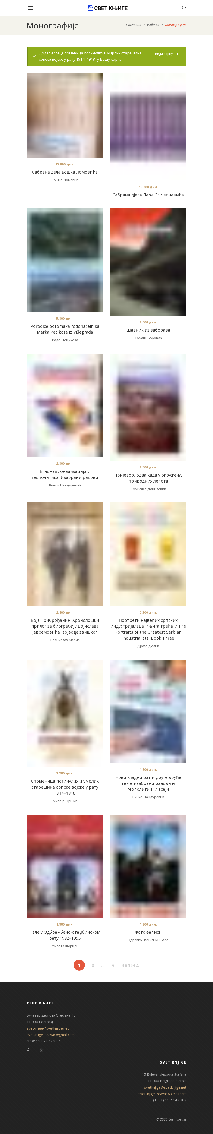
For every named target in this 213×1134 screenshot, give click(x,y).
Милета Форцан (64, 946)
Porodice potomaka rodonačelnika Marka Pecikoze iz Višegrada (65, 329)
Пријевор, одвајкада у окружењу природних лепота (148, 478)
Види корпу (164, 53)
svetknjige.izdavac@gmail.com (51, 1034)
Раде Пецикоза (65, 340)
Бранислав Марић (65, 640)
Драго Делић (148, 646)
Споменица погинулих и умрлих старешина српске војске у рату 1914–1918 (65, 787)
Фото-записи (148, 932)
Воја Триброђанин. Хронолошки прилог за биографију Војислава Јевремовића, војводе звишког (65, 626)
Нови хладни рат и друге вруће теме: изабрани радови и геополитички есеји (148, 783)
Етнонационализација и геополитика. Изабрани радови (65, 474)
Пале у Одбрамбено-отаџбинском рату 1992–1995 (64, 935)
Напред (130, 965)
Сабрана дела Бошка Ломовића (65, 172)
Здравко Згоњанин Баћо (148, 940)
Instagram (41, 1050)
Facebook (28, 1050)
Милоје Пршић (65, 801)
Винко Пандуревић (65, 485)
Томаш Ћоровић (148, 337)
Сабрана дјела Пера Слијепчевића (148, 195)
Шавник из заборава (148, 330)
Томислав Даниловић (148, 488)
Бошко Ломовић (64, 179)
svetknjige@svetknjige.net (48, 1028)
